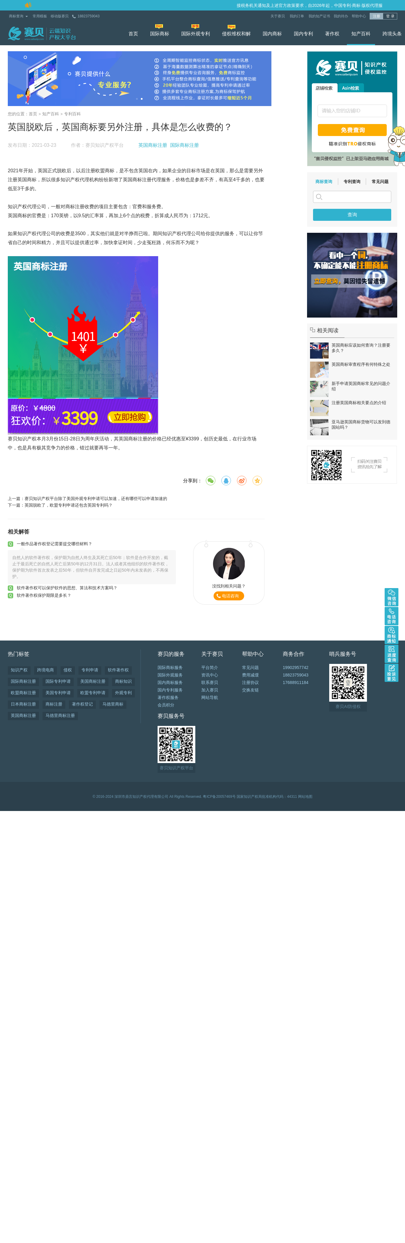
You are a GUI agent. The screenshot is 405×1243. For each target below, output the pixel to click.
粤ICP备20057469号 (219, 797)
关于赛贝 (278, 16)
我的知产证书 (319, 16)
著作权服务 (168, 697)
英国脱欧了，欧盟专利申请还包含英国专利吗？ (69, 505)
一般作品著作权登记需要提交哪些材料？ (54, 543)
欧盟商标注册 (23, 692)
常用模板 (40, 16)
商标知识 (123, 681)
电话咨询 (230, 595)
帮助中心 (359, 16)
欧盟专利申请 (92, 692)
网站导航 (209, 697)
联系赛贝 (209, 682)
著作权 (332, 33)
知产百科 (361, 33)
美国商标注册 (92, 681)
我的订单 (297, 16)
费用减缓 (250, 675)
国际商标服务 (170, 667)
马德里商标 (112, 704)
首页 (133, 33)
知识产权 (19, 669)
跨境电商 (45, 669)
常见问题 (380, 181)
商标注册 (54, 704)
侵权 (68, 669)
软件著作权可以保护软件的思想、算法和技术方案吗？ (67, 587)
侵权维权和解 (236, 33)
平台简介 (209, 667)
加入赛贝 (209, 690)
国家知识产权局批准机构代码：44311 (267, 797)
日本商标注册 (23, 704)
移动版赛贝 (60, 16)
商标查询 (16, 16)
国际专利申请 (58, 681)
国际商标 (159, 33)
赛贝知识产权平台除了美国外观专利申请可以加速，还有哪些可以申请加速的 (96, 498)
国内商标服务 (170, 682)
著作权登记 (82, 704)
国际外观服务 (170, 675)
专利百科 (72, 113)
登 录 (390, 16)
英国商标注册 (152, 145)
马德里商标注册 (60, 715)
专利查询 (352, 181)
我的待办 (341, 16)
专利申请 (89, 669)
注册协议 (250, 682)
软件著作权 (118, 669)
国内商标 (272, 33)
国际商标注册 (184, 145)
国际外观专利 (195, 33)
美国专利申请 (58, 692)
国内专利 (303, 33)
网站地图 (305, 797)
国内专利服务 (170, 690)
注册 (376, 16)
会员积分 (166, 705)
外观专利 (123, 692)
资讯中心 (209, 675)
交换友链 (250, 690)
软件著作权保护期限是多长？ (44, 595)
